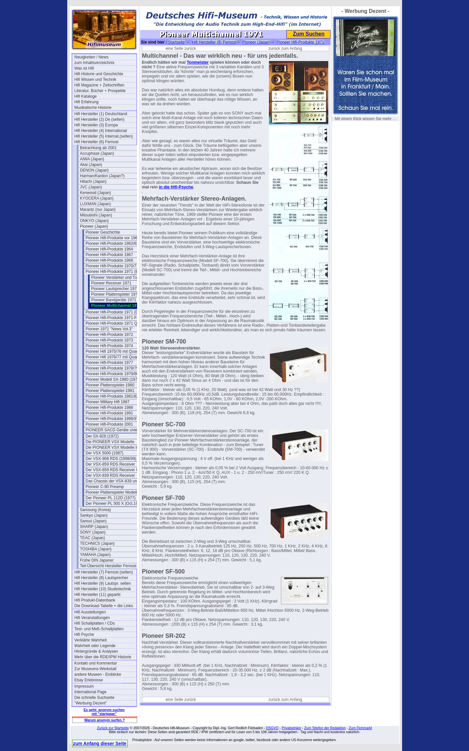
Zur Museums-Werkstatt (95, 669)
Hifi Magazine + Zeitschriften (99, 85)
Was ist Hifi (84, 68)
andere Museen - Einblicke (97, 674)
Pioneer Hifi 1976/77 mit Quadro (114, 357)
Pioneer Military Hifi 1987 (108, 402)
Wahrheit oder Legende (95, 645)
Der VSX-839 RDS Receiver (110, 475)
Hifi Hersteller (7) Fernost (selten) (103, 572)
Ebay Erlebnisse (88, 680)
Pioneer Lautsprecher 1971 (115, 288)
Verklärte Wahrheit (90, 640)
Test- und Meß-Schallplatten (99, 629)
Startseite (176, 42)
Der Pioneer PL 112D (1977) (111, 498)
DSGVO (272, 728)
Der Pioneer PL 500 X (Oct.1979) (115, 503)
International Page (90, 692)
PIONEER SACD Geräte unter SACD (117, 430)
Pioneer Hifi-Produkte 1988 (109, 407)
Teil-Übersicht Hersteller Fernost (108, 566)
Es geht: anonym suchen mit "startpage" (104, 712)
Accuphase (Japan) (97, 153)
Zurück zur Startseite (113, 728)
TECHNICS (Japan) (97, 543)
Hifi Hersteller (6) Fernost (96, 142)
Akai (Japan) (91, 164)
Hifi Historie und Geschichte (98, 74)
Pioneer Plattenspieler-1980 (110, 385)
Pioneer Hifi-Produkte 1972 (109, 334)
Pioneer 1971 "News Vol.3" (109, 329)
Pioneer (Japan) (94, 226)
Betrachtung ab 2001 (98, 148)
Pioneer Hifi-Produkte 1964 (109, 249)
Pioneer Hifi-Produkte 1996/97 (112, 418)
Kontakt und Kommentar (95, 663)
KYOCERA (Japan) (97, 198)
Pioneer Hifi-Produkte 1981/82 (112, 396)
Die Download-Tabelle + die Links (103, 606)
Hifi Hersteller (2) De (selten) (99, 119)
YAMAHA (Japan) (95, 554)
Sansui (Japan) (93, 521)
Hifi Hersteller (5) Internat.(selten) (103, 136)
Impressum (84, 686)
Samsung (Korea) (95, 509)
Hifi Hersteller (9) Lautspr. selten (102, 583)
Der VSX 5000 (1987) (105, 453)
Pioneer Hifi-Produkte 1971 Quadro (116, 323)
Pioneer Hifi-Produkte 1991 (109, 413)
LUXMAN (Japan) (95, 204)
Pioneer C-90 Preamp (105, 486)
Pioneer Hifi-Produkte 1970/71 (112, 266)
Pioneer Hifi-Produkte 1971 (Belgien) (117, 271)
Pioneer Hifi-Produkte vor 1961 (113, 238)
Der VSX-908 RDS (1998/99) (111, 458)
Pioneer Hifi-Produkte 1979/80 (112, 374)
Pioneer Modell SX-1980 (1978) (113, 379)
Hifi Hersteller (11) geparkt (97, 594)
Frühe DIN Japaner (97, 560)
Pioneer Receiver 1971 (111, 283)
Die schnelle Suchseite (94, 697)
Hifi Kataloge (85, 96)
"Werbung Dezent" (90, 703)
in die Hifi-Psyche (176, 187)
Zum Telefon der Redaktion (325, 728)
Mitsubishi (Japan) (96, 215)
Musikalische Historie (93, 107)
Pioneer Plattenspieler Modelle (112, 492)
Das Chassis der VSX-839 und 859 (116, 481)
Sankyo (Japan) (94, 515)
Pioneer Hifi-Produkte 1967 (109, 254)
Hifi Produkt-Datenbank (94, 600)
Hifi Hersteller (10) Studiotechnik (102, 589)
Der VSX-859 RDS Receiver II (112, 470)
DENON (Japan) (94, 170)
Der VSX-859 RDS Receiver (110, 464)
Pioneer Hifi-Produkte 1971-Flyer (114, 317)
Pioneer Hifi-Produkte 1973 (109, 340)
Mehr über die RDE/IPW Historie (103, 657)
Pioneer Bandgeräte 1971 (113, 300)
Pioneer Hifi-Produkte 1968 (109, 260)
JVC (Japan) (91, 187)
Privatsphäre (291, 728)
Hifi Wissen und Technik (95, 79)
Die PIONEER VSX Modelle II (112, 447)
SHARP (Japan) (94, 526)
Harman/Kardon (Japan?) (102, 176)
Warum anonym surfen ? (104, 720)
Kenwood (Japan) (95, 192)
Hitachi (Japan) (93, 181)
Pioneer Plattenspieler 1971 (115, 294)
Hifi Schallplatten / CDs (94, 623)
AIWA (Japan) (92, 159)
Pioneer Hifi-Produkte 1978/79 (112, 368)
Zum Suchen (308, 34)
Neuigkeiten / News (91, 57)
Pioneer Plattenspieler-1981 (110, 390)
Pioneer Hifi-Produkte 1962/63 (112, 243)
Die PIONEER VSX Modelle (110, 442)
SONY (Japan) (93, 532)
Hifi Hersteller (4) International (100, 130)
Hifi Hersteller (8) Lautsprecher (101, 577)
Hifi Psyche (84, 634)
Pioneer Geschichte (103, 232)
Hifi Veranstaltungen (92, 617)
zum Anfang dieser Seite (100, 743)
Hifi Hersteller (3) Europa (96, 125)
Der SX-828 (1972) (102, 436)
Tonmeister (198, 62)
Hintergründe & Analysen (96, 651)
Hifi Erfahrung (86, 102)
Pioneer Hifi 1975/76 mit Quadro (114, 351)
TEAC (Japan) (92, 538)
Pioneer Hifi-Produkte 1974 (109, 345)
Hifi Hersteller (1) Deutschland (100, 114)
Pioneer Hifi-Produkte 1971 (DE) (114, 312)
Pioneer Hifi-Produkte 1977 (109, 362)
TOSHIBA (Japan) (96, 549)
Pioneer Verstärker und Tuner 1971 (122, 277)
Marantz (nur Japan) (98, 209)
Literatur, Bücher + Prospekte (100, 90)
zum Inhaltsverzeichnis (94, 62)
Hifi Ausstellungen (90, 612)
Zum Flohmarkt (360, 728)
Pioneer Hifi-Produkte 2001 (109, 424)
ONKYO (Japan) (94, 220)
